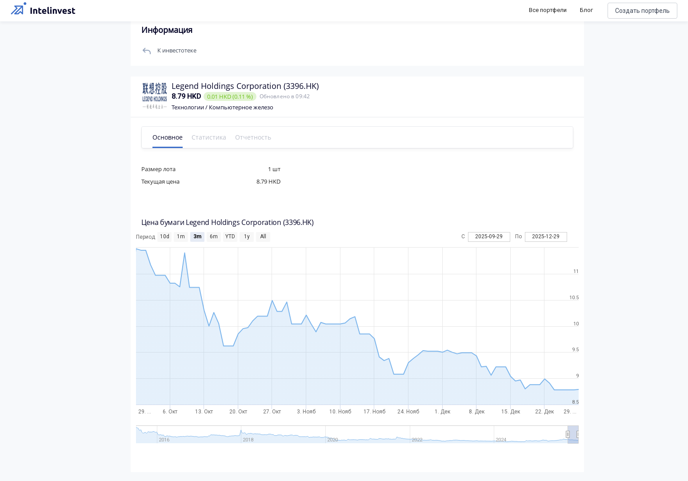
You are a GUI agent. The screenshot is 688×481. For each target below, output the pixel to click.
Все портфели (548, 10)
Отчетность (253, 137)
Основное (167, 137)
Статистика (209, 137)
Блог (586, 10)
